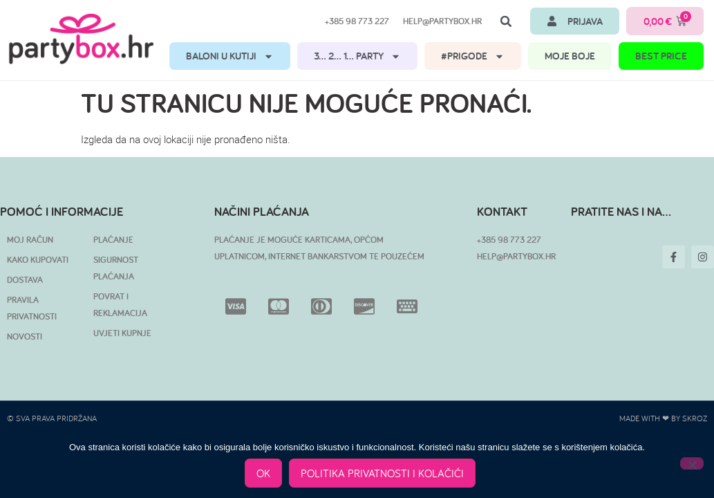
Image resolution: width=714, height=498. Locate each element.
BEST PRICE (661, 55)
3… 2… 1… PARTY (357, 56)
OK (264, 473)
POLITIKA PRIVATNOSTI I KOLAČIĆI (382, 473)
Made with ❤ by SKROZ (663, 418)
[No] (692, 463)
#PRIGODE (473, 56)
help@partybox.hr (442, 21)
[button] (506, 21)
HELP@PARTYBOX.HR (516, 256)
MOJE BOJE (570, 55)
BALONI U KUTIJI (230, 56)
